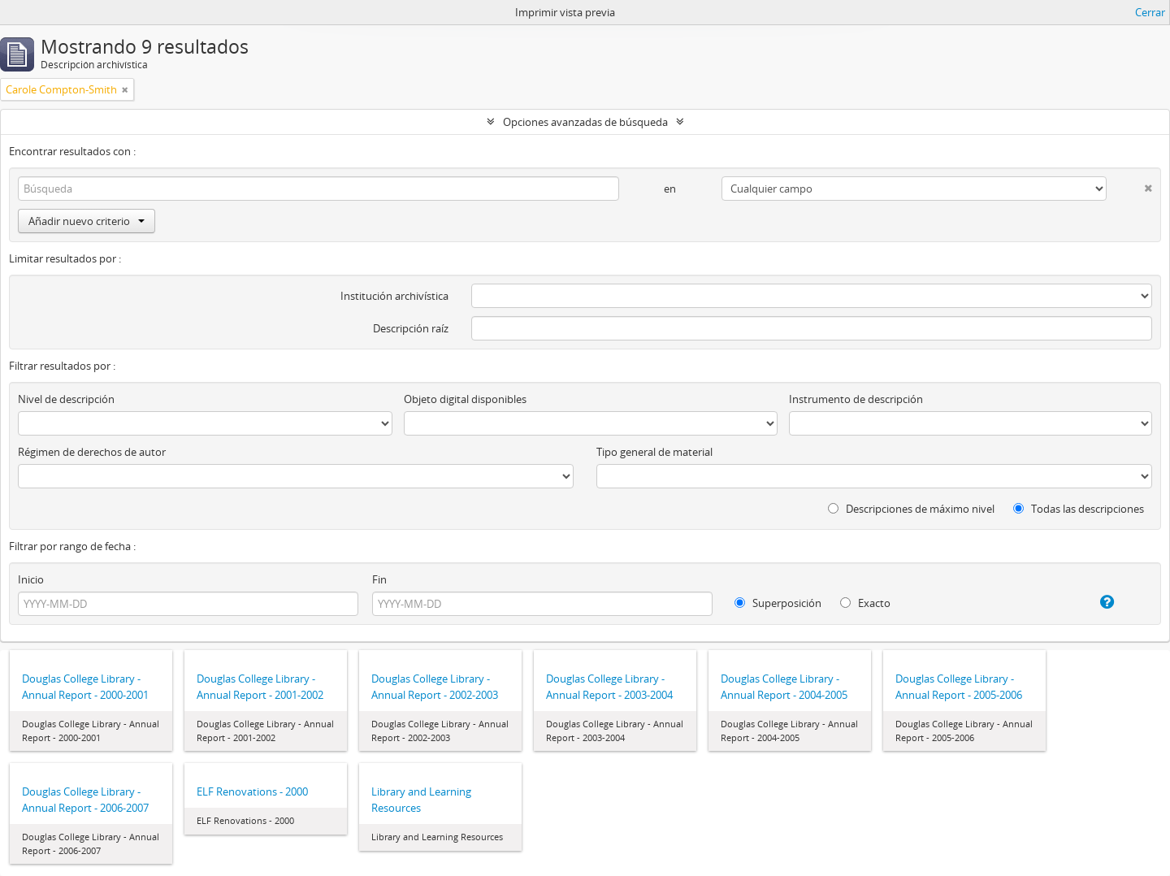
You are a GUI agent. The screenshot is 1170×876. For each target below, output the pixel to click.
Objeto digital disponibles (465, 399)
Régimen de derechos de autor (92, 452)
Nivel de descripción (66, 399)
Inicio (31, 579)
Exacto (865, 603)
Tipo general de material (654, 452)
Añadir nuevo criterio (86, 221)
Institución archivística (394, 295)
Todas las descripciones (1078, 508)
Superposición (777, 603)
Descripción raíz (410, 328)
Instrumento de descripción (856, 399)
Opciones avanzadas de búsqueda (585, 122)
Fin (379, 579)
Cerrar (1150, 12)
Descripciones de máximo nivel (911, 508)
